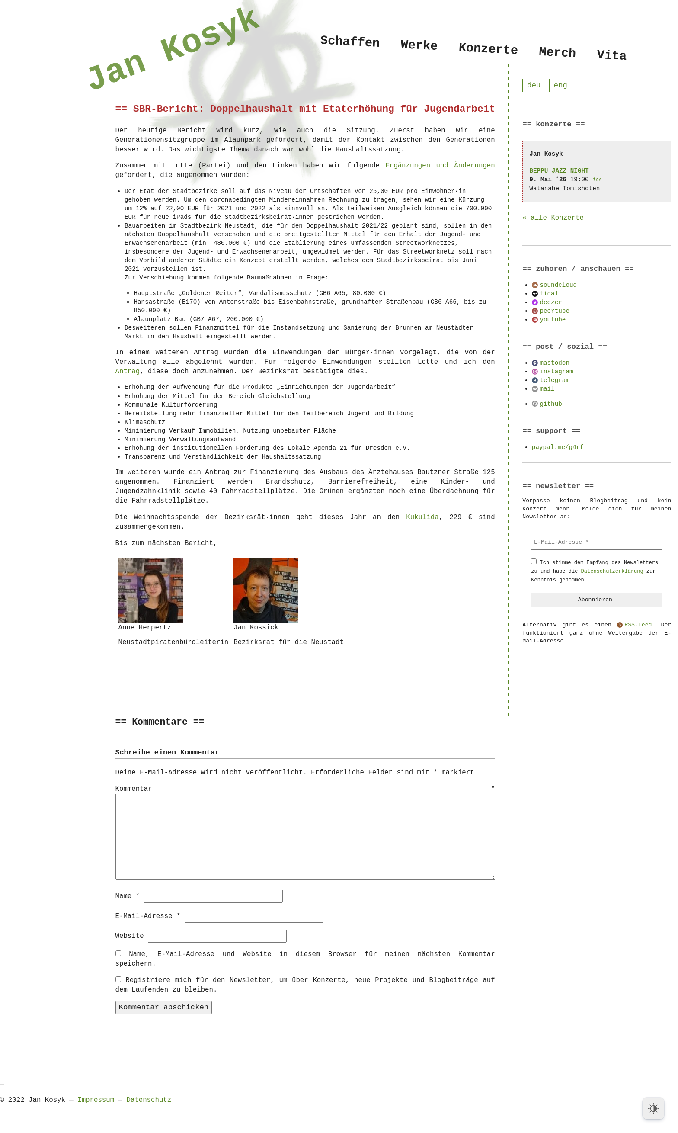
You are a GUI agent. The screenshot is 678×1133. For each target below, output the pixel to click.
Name (127, 896)
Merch (557, 53)
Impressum (95, 1099)
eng (560, 85)
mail (547, 389)
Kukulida (422, 517)
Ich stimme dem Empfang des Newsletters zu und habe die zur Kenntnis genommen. (594, 571)
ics (597, 180)
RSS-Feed (638, 625)
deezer (551, 302)
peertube (554, 311)
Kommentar (305, 789)
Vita (611, 56)
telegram (554, 380)
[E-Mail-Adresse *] (596, 543)
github (551, 404)
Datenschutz (148, 1099)
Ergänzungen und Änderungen (440, 165)
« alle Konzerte (552, 218)
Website (129, 935)
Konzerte (488, 49)
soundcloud (558, 285)
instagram (556, 372)
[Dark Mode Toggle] (653, 1108)
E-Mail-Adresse (148, 916)
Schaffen (350, 42)
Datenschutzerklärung (612, 571)
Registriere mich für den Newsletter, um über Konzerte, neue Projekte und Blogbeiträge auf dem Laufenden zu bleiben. (305, 984)
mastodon (554, 363)
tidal (549, 294)
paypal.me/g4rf (558, 447)
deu (533, 85)
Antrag (127, 371)
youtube (553, 320)
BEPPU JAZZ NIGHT (558, 171)
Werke (419, 45)
